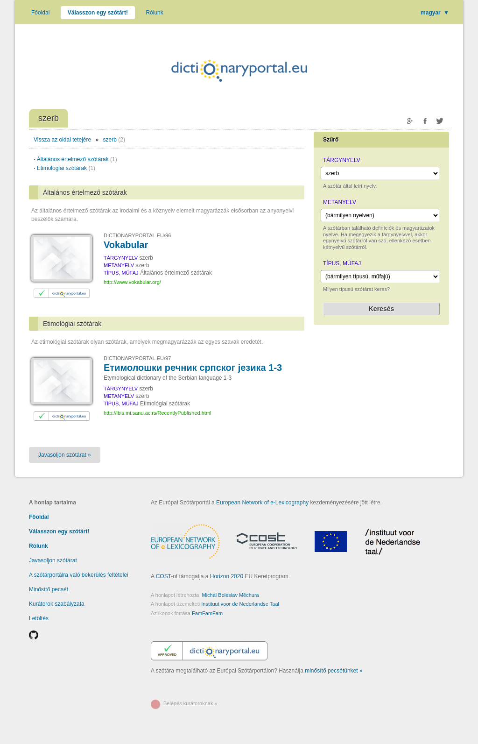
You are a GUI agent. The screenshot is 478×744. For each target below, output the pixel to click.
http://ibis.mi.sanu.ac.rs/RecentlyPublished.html (157, 413)
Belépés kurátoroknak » (190, 703)
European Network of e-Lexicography (262, 502)
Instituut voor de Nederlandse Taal (240, 604)
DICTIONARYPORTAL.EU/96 (137, 235)
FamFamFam (207, 613)
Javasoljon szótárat (53, 560)
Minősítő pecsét (48, 589)
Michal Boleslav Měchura (230, 595)
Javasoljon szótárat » (64, 455)
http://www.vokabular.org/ (132, 282)
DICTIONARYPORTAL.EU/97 (137, 358)
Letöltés (39, 618)
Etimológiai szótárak (66, 168)
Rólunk (154, 12)
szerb (110, 139)
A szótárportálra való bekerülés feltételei (78, 575)
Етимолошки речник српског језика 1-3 (193, 367)
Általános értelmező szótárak (77, 159)
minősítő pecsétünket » (333, 670)
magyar (435, 12)
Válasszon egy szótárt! (98, 12)
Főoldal (40, 12)
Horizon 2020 (226, 576)
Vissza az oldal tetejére (62, 139)
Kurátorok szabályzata (56, 604)
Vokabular (126, 245)
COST (163, 576)
